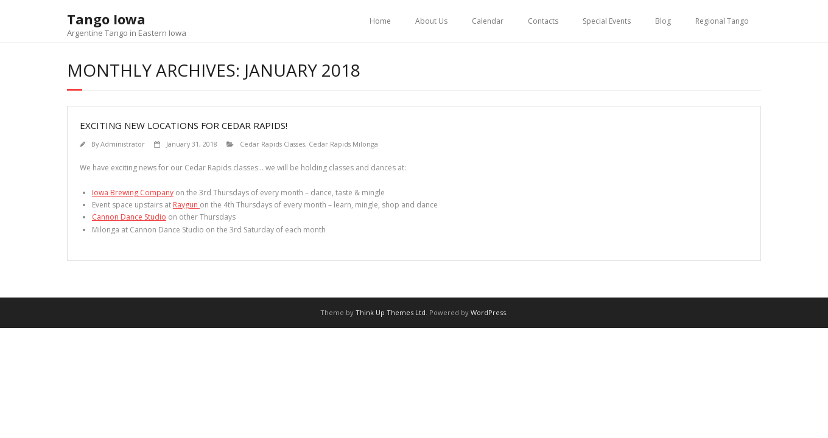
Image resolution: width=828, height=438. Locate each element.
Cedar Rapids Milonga (343, 143)
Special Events (607, 21)
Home (380, 21)
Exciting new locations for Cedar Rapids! (183, 125)
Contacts (543, 21)
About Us (431, 21)
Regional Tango (722, 21)
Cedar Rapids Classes (272, 143)
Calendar (487, 21)
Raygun (186, 205)
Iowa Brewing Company (133, 192)
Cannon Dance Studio (129, 217)
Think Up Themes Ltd (391, 312)
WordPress (488, 312)
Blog (663, 21)
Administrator (122, 143)
